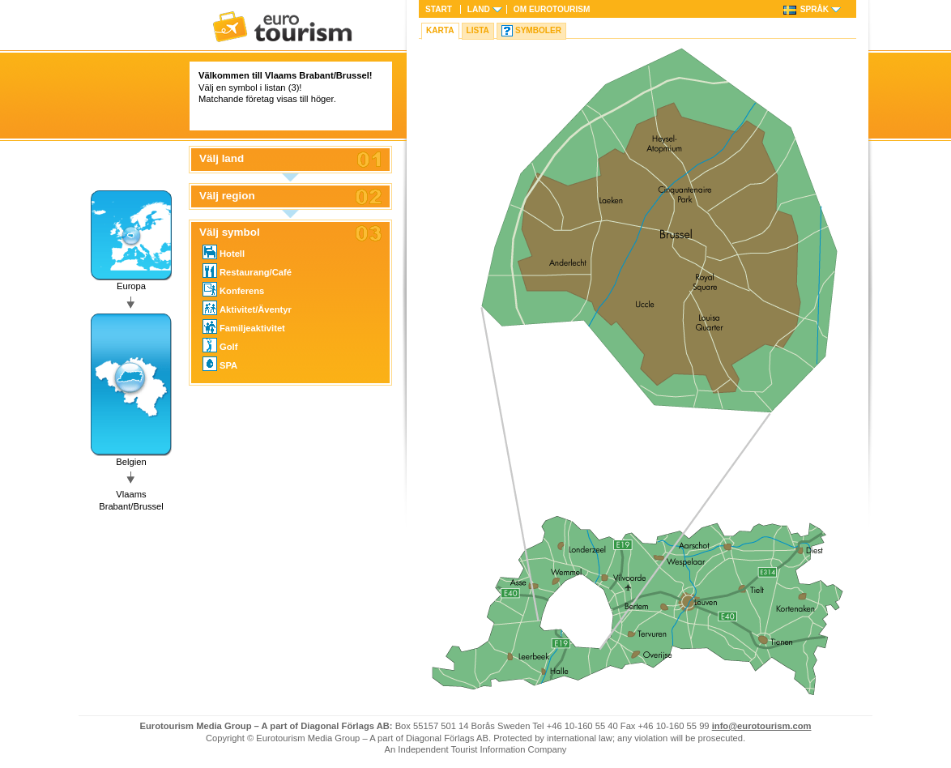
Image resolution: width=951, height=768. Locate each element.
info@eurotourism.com (762, 726)
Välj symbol (229, 232)
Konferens (233, 289)
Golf (220, 345)
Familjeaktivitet (244, 326)
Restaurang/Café (247, 270)
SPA (220, 363)
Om (552, 9)
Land (478, 9)
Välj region (227, 196)
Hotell (224, 252)
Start (438, 9)
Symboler (538, 30)
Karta (440, 30)
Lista (478, 30)
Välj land (221, 158)
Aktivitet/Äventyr (247, 308)
